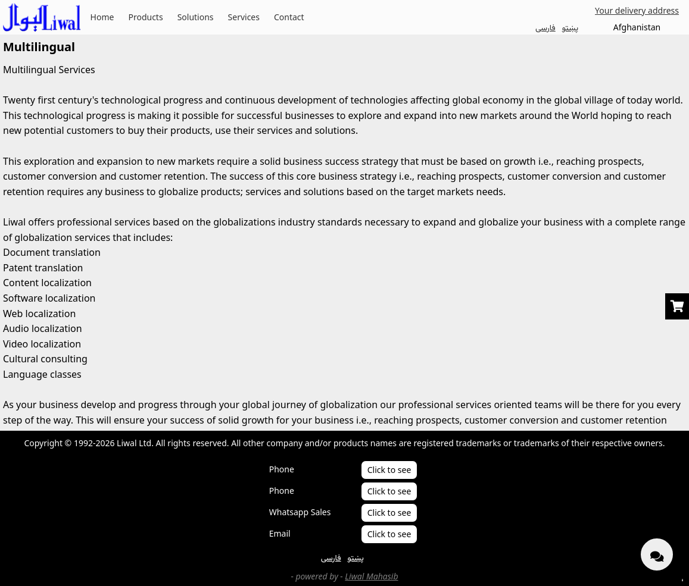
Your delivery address (637, 10)
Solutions (195, 17)
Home (102, 17)
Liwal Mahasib (371, 576)
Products (145, 17)
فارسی (545, 27)
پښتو (570, 27)
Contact (289, 17)
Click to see (389, 469)
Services (244, 17)
